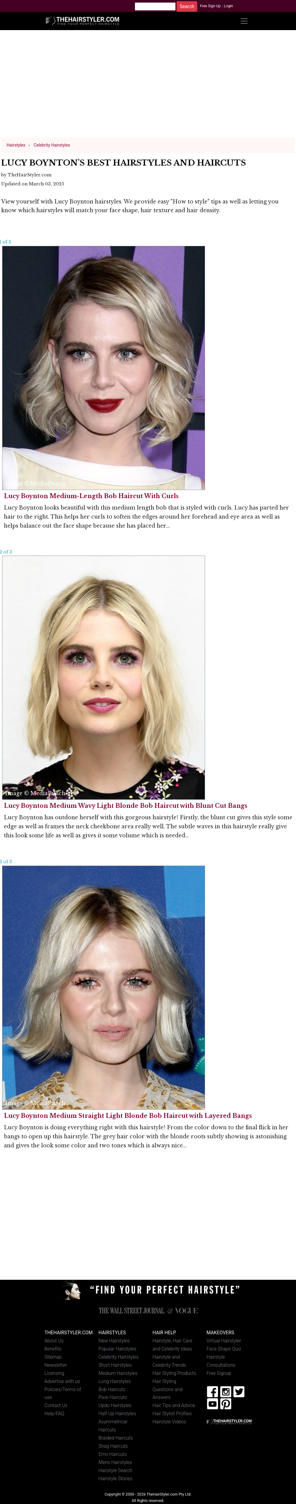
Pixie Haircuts (112, 1397)
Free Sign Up (210, 6)
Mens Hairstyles (115, 1462)
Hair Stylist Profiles (172, 1413)
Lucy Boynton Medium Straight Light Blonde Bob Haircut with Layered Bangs (128, 1115)
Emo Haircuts (112, 1454)
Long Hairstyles (114, 1381)
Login (228, 6)
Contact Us (56, 1405)
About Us (54, 1341)
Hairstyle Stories (115, 1478)
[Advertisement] (148, 87)
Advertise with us (62, 1381)
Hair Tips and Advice (174, 1405)
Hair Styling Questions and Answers (168, 1389)
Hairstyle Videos (169, 1422)
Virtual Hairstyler (224, 1341)
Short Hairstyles (115, 1365)
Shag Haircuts (113, 1446)
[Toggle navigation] (244, 21)
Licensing (54, 1373)
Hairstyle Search (115, 1470)
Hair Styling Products (174, 1373)
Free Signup (219, 1373)
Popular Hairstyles (117, 1349)
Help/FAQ (54, 1413)
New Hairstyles (114, 1341)
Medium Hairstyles (117, 1373)
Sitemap (53, 1357)
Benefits (52, 1349)
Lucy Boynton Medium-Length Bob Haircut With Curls (91, 496)
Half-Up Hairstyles (117, 1413)
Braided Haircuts (115, 1438)
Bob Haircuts (111, 1389)
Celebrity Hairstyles (118, 1357)
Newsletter (55, 1365)
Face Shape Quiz (224, 1349)
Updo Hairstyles (114, 1405)
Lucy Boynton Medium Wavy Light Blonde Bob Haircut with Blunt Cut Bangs (125, 805)
